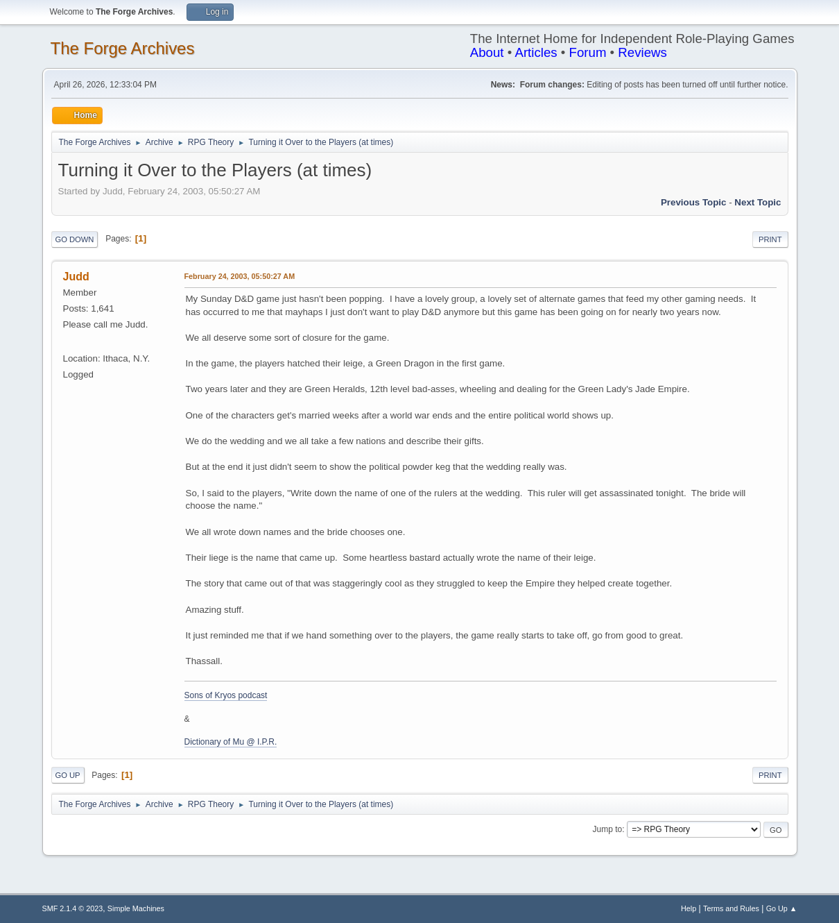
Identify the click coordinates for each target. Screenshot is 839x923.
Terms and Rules (731, 908)
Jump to (608, 829)
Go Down (74, 239)
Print (770, 239)
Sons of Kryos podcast (226, 695)
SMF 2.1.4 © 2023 (72, 908)
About (487, 52)
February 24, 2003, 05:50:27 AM (239, 276)
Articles (535, 52)
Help (688, 908)
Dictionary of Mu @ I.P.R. (230, 742)
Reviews (642, 52)
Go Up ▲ (781, 908)
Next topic (757, 202)
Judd (76, 276)
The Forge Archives (123, 48)
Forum (588, 52)
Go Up (67, 775)
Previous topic (694, 202)
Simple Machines (135, 908)
